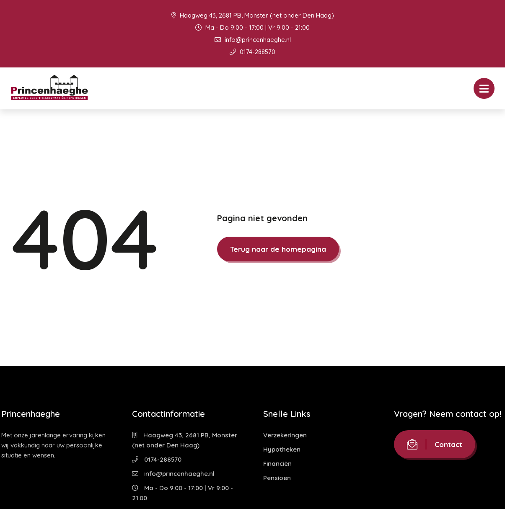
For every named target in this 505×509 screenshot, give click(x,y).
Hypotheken (281, 449)
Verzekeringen (285, 435)
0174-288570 (252, 52)
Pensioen (277, 478)
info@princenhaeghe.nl (253, 40)
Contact (434, 444)
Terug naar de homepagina (278, 249)
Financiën (277, 464)
